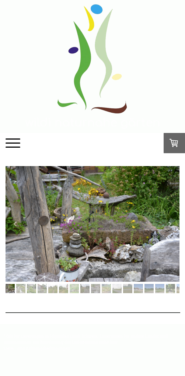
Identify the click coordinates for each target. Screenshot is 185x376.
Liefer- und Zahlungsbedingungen (37, 348)
